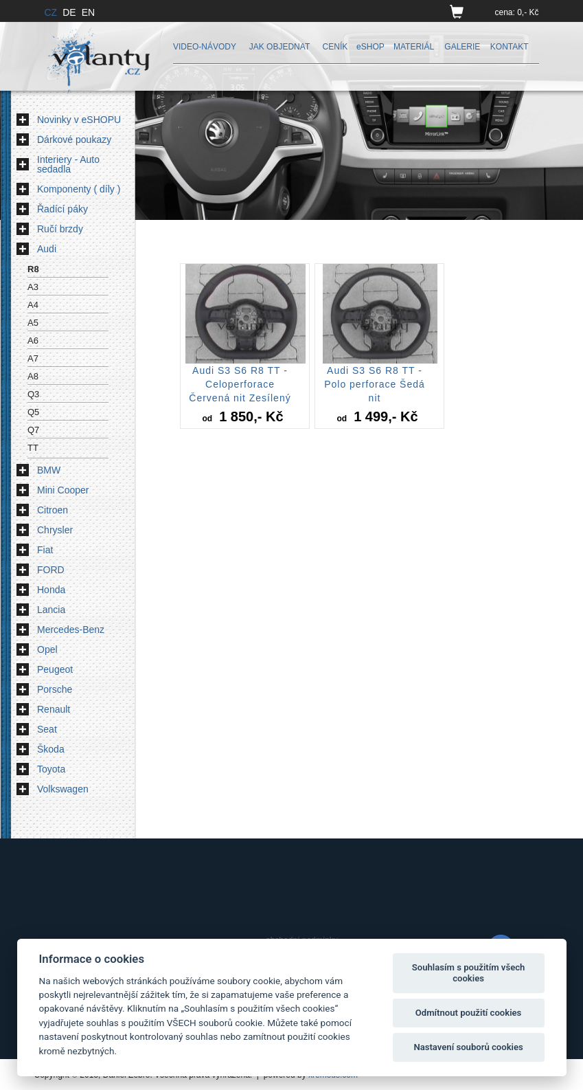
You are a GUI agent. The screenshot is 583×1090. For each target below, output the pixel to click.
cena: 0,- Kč (516, 12)
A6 (32, 340)
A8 (32, 376)
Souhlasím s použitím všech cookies (468, 972)
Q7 (33, 430)
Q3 (33, 394)
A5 (32, 323)
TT (32, 448)
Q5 (33, 412)
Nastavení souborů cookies (468, 1047)
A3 (32, 287)
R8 (33, 269)
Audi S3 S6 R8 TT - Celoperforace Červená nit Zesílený (239, 384)
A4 (32, 305)
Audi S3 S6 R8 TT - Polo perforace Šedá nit (374, 384)
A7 (32, 358)
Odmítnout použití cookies (468, 1013)
